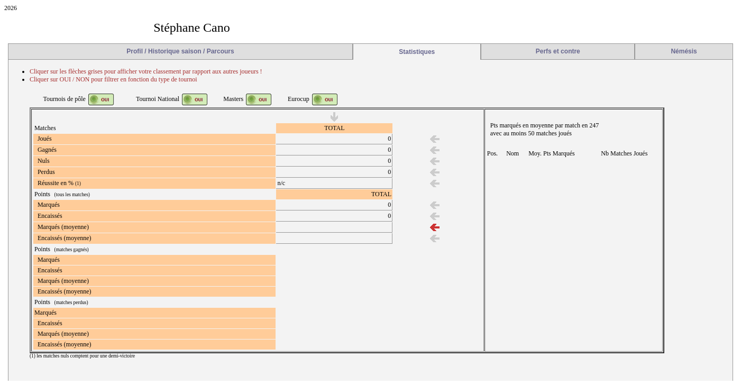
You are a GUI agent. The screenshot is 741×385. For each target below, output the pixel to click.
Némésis (684, 51)
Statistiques (417, 52)
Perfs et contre (558, 51)
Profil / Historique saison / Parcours (180, 51)
